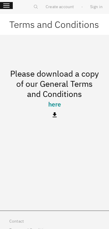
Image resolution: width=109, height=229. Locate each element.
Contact (16, 221)
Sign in (96, 6)
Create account (60, 6)
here (54, 104)
